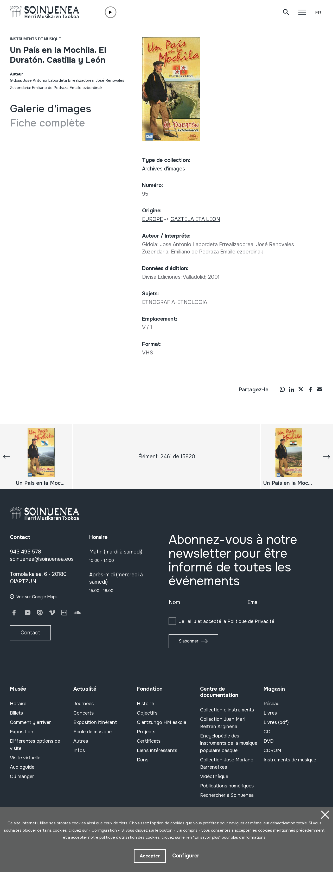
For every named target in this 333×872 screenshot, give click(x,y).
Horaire (18, 703)
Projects (146, 732)
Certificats (149, 741)
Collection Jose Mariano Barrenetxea (226, 763)
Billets (16, 713)
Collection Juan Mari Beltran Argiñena (222, 722)
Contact (30, 632)
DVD (268, 741)
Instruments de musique (35, 39)
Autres (80, 741)
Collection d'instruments (227, 710)
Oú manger (22, 776)
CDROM (272, 750)
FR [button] (318, 13)
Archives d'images (163, 169)
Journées (83, 703)
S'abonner (188, 641)
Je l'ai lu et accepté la (226, 621)
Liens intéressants (157, 750)
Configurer (185, 855)
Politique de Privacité (250, 621)
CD (267, 732)
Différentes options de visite (35, 744)
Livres (270, 713)
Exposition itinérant (95, 722)
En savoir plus (206, 837)
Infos (79, 750)
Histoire (145, 703)
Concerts (83, 713)
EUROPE (152, 219)
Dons (142, 760)
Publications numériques (227, 786)
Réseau (271, 703)
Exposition (21, 732)
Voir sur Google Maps (36, 597)
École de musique (92, 732)
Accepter (150, 855)
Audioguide (22, 767)
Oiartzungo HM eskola (161, 722)
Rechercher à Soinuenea (227, 795)
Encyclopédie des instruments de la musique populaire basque (228, 743)
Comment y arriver (30, 722)
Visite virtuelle (25, 758)
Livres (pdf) (276, 722)
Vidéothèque (214, 776)
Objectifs (147, 713)
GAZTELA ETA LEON (195, 219)
